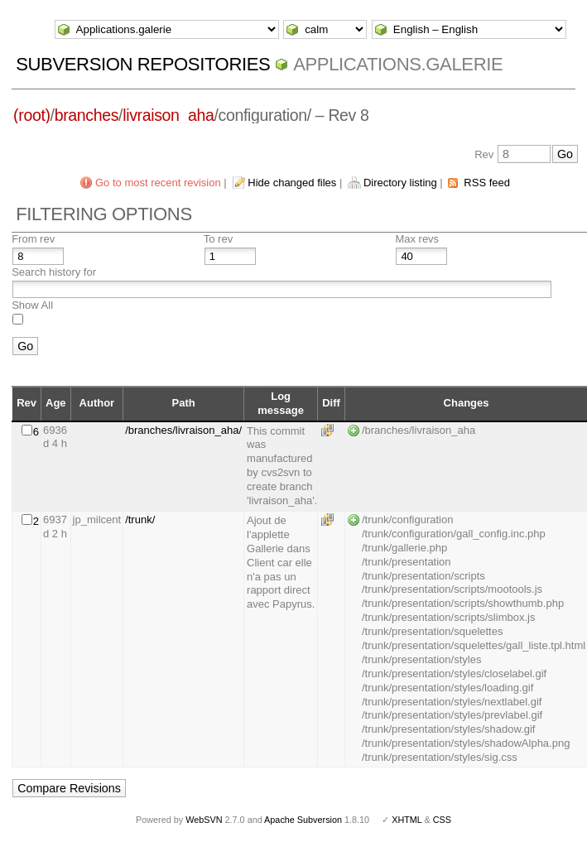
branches (86, 115)
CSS (442, 820)
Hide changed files (292, 182)
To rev (218, 239)
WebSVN (203, 820)
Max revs (417, 239)
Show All (32, 305)
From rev (33, 239)
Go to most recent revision (158, 182)
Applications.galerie (398, 64)
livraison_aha (168, 115)
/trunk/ (140, 519)
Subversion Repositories (143, 64)
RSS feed (487, 182)
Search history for (54, 272)
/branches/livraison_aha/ (183, 430)
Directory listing (400, 182)
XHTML (406, 820)
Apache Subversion (303, 820)
